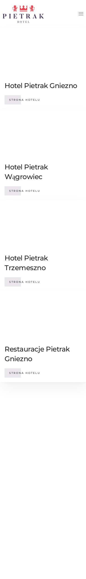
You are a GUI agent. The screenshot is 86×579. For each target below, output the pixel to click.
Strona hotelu (24, 99)
